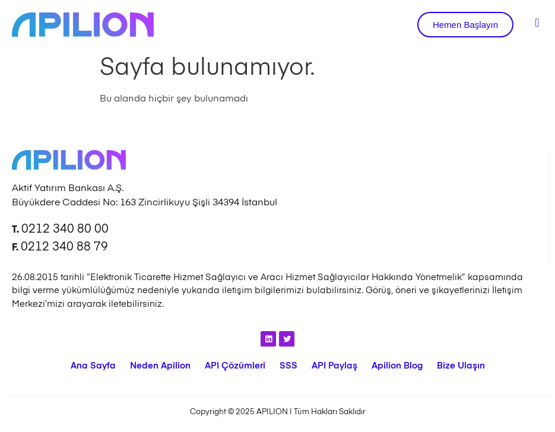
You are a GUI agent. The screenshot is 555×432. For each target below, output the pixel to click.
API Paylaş (334, 365)
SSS (288, 365)
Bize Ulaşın (461, 365)
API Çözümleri (235, 365)
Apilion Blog (397, 365)
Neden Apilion (160, 365)
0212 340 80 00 (65, 230)
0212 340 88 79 (64, 247)
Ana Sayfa (93, 365)
